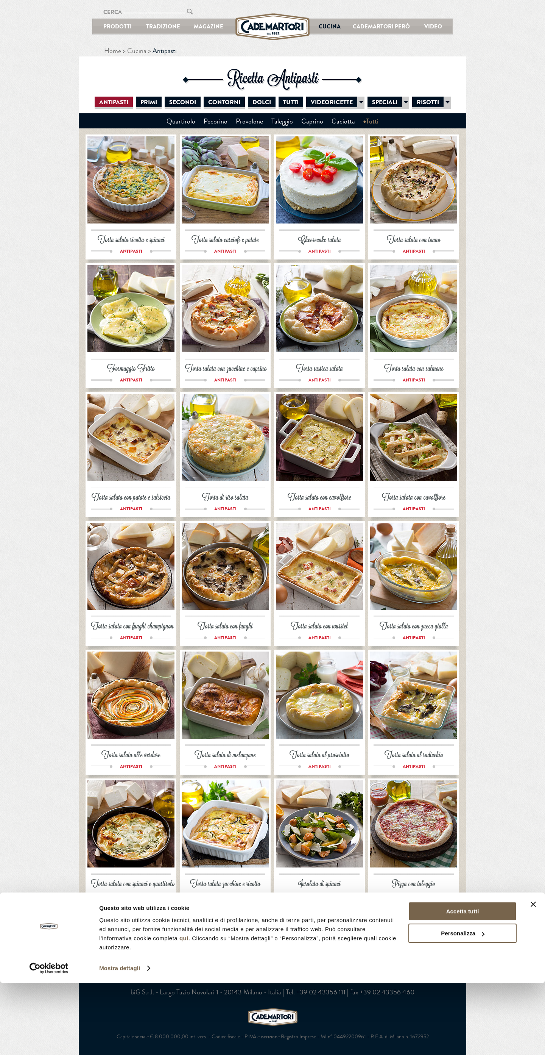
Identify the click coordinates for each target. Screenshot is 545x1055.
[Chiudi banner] (533, 976)
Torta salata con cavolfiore (319, 498)
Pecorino (215, 121)
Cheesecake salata (319, 240)
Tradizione (163, 26)
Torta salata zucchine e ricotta (225, 884)
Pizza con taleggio (413, 884)
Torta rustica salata (319, 369)
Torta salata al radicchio (414, 755)
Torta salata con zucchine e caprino (226, 369)
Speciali (384, 102)
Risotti (428, 102)
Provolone (249, 121)
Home (112, 51)
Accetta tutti (462, 983)
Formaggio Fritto (131, 369)
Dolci (261, 102)
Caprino (312, 121)
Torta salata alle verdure (130, 755)
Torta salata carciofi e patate (225, 240)
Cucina (330, 26)
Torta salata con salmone (414, 369)
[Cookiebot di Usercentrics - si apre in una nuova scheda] (49, 1040)
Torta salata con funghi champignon (132, 626)
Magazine (208, 26)
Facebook (257, 950)
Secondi (182, 102)
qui (183, 1010)
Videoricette (332, 102)
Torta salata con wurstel (319, 626)
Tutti (291, 102)
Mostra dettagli (119, 1040)
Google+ (287, 950)
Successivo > (270, 920)
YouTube (272, 950)
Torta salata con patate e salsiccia (131, 498)
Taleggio (282, 121)
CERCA (112, 12)
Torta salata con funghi (225, 626)
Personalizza (462, 1005)
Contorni (224, 102)
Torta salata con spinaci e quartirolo (133, 884)
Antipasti (113, 102)
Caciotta (343, 121)
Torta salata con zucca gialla (414, 626)
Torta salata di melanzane (225, 755)
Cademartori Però (381, 26)
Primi (148, 102)
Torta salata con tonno (414, 240)
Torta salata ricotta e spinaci (131, 240)
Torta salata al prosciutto (319, 755)
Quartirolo (181, 121)
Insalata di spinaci (319, 884)
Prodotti (117, 26)
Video (433, 26)
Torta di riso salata (225, 498)
